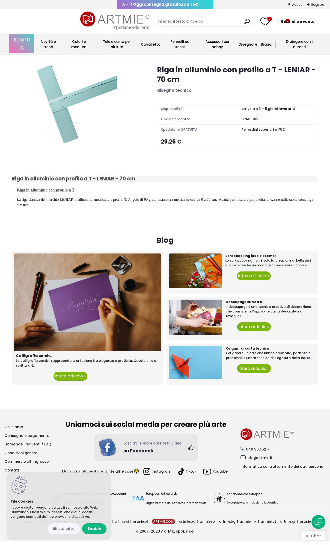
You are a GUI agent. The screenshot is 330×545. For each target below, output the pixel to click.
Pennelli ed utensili (180, 44)
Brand (266, 44)
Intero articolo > (70, 380)
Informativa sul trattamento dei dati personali (283, 470)
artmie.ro (207, 525)
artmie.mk (248, 525)
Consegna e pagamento (27, 439)
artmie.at (268, 525)
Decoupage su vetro (244, 305)
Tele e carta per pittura (117, 44)
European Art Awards (161, 497)
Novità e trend (48, 44)
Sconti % (21, 43)
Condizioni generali (22, 456)
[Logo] (46, 20)
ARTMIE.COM (163, 525)
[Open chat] (318, 522)
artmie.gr (288, 525)
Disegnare (248, 44)
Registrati (318, 4)
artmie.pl (140, 525)
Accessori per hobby (217, 44)
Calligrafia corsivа (34, 359)
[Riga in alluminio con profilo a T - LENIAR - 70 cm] (77, 104)
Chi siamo (14, 430)
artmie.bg (227, 525)
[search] (213, 23)
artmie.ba (187, 525)
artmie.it (307, 525)
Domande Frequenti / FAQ (28, 448)
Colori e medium (78, 44)
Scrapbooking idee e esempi (250, 259)
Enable (94, 528)
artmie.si (121, 525)
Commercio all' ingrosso (27, 465)
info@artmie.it (260, 461)
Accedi (297, 4)
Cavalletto (150, 44)
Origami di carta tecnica (247, 352)
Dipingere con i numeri (299, 44)
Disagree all (63, 528)
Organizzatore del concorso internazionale (176, 507)
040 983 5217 (257, 453)
